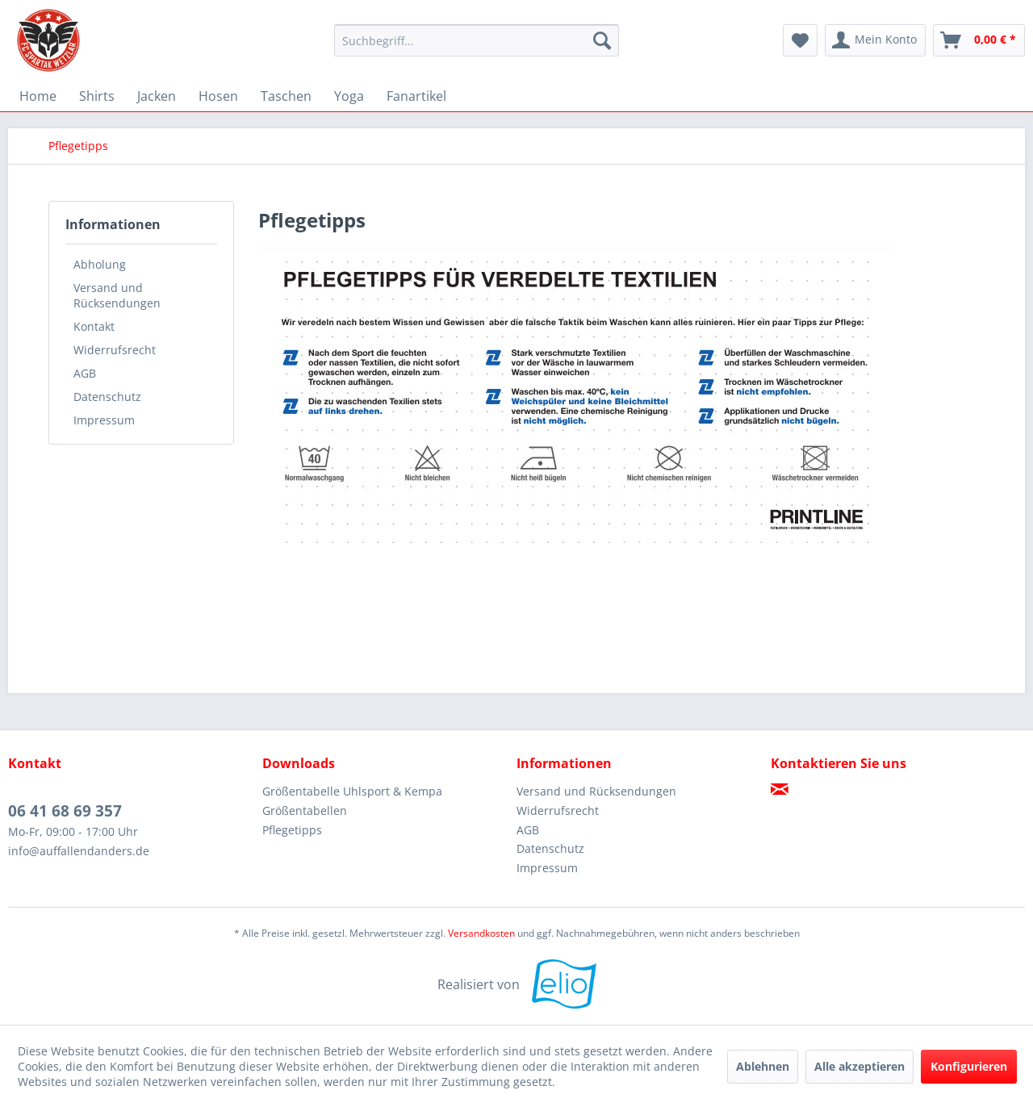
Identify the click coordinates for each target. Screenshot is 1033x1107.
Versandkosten (481, 933)
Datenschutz (107, 396)
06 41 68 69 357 (65, 810)
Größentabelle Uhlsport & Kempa (352, 791)
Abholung (99, 264)
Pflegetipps (292, 830)
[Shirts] (97, 96)
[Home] (38, 96)
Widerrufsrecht (114, 349)
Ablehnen (762, 1066)
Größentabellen (304, 810)
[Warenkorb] (979, 40)
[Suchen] (602, 40)
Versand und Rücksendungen (117, 295)
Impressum (104, 420)
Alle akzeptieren (859, 1066)
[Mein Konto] (875, 40)
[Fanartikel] (416, 96)
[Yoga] (349, 96)
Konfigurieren (969, 1066)
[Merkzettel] (800, 40)
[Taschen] (286, 96)
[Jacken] (156, 96)
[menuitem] (476, 40)
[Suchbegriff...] (476, 40)
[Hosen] (218, 96)
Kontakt (94, 326)
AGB (84, 373)
